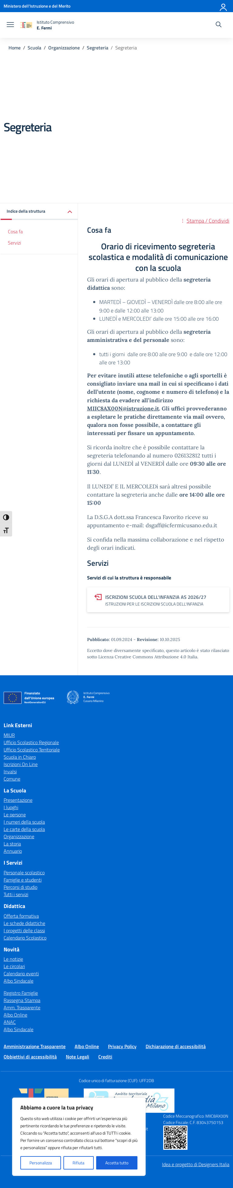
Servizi (14, 242)
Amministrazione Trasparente (35, 1046)
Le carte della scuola (24, 829)
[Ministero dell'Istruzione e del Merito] (37, 6)
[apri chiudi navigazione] (10, 25)
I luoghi (11, 807)
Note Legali (77, 1056)
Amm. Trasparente (22, 1007)
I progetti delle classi (24, 930)
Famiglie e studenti (23, 879)
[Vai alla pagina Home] (14, 47)
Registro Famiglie (21, 993)
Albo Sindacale (18, 980)
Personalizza (40, 1162)
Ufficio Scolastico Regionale (31, 742)
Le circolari (14, 966)
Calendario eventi (21, 973)
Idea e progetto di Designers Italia (195, 1164)
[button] (39, 211)
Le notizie (13, 959)
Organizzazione (19, 836)
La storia (12, 843)
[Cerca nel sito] (218, 25)
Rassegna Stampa (22, 1000)
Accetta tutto (116, 1162)
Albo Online (15, 1014)
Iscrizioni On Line (21, 764)
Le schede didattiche (24, 923)
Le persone (15, 814)
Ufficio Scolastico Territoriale (32, 749)
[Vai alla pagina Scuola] (34, 47)
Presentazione (18, 800)
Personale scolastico (24, 872)
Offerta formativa (21, 916)
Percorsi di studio (20, 887)
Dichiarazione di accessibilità (176, 1046)
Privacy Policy (122, 1046)
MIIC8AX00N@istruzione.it (123, 408)
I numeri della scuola (24, 821)
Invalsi (10, 771)
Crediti (105, 1056)
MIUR (9, 735)
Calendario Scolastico (25, 937)
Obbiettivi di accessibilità (30, 1056)
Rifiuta (78, 1162)
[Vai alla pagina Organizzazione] (64, 47)
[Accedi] (223, 6)
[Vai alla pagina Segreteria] (97, 47)
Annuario (13, 851)
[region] (79, 1137)
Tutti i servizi (16, 894)
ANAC (10, 1022)
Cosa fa (15, 231)
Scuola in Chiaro (20, 757)
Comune (12, 778)
